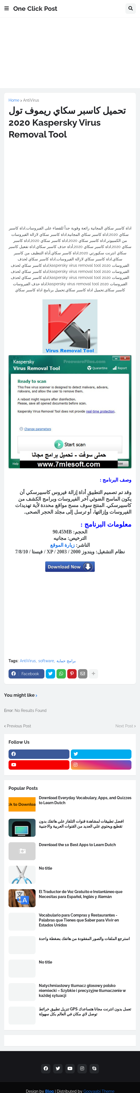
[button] (6, 8)
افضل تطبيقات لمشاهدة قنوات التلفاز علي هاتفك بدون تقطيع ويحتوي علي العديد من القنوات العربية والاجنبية (81, 823)
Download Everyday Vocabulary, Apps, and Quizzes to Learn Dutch (85, 800)
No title (45, 868)
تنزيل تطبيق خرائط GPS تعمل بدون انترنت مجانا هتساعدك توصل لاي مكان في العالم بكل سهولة (85, 1011)
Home (14, 100)
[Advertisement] (70, 55)
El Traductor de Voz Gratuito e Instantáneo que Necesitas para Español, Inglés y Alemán (80, 894)
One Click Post (35, 8)
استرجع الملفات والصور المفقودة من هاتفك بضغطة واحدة (84, 938)
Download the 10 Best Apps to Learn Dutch (77, 845)
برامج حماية (66, 661)
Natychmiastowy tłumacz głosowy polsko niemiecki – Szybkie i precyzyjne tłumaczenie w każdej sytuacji (82, 990)
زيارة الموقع (62, 545)
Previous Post (19, 726)
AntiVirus (31, 100)
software (46, 661)
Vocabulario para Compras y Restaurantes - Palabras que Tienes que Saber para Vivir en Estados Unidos (79, 920)
